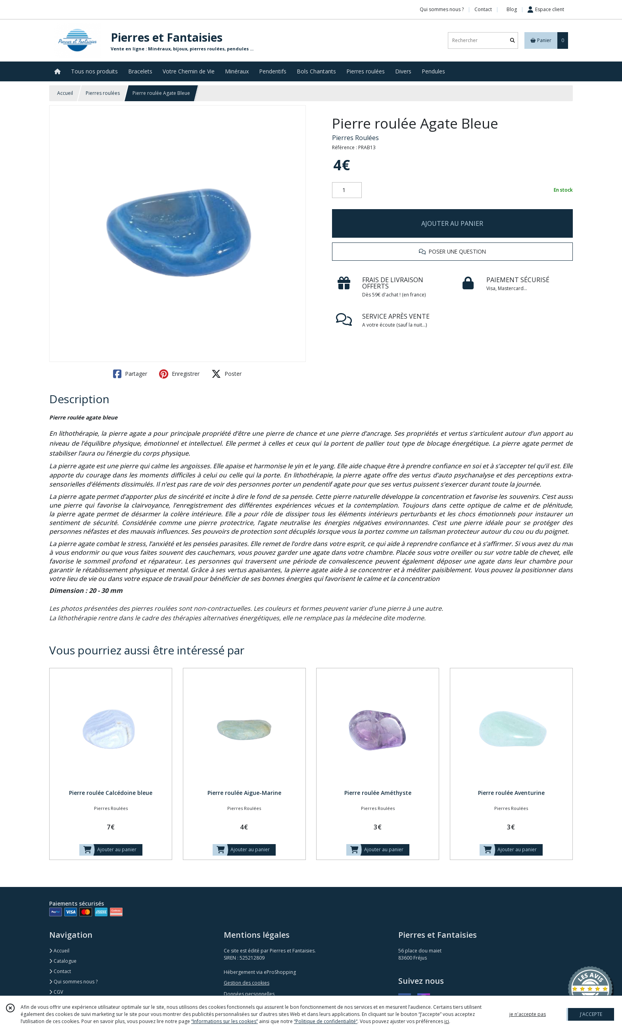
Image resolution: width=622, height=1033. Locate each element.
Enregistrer (179, 374)
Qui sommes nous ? (73, 981)
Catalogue (63, 961)
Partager (130, 374)
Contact (483, 9)
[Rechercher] (512, 40)
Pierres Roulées (355, 137)
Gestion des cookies (246, 982)
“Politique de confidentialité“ (325, 1021)
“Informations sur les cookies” (224, 1021)
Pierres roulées (103, 93)
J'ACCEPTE (591, 1014)
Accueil (65, 93)
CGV (56, 992)
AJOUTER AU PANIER (452, 223)
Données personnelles (249, 994)
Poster (226, 374)
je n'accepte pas (527, 1014)
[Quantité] (347, 190)
